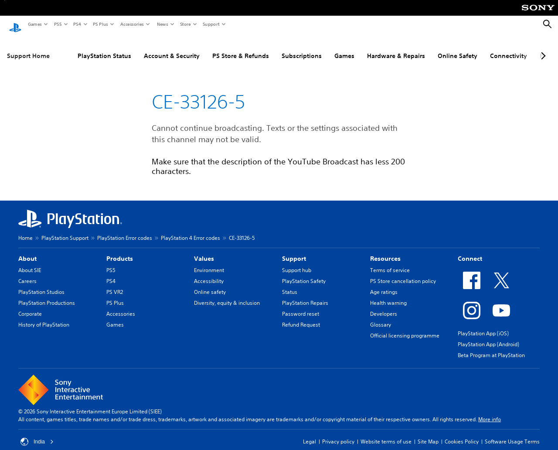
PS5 (57, 24)
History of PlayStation (43, 316)
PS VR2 (114, 283)
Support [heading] (294, 250)
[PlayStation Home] (15, 24)
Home (25, 229)
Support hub (296, 262)
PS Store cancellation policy (403, 272)
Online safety (210, 283)
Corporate (30, 305)
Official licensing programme (404, 327)
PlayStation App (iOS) (483, 325)
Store (185, 24)
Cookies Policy (462, 433)
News (162, 24)
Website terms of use (386, 433)
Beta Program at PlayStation (491, 347)
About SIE (29, 262)
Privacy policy (338, 433)
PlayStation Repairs (305, 294)
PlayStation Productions (46, 294)
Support (210, 24)
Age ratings (384, 283)
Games (34, 24)
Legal (309, 433)
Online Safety (457, 47)
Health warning (388, 294)
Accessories (131, 24)
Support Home (28, 47)
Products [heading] (119, 250)
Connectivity (508, 47)
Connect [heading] (470, 250)
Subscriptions (302, 47)
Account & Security (172, 47)
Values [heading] (204, 250)
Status (289, 283)
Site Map (428, 433)
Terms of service (390, 262)
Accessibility (209, 272)
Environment (209, 262)
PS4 (77, 24)
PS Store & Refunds (240, 47)
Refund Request (301, 316)
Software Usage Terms (512, 433)
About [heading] (27, 250)
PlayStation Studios (41, 283)
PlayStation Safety (304, 272)
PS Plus (100, 24)
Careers (27, 272)
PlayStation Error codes (124, 229)
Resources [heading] (385, 250)
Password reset (300, 305)
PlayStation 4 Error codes (190, 229)
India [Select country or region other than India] (37, 433)
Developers (383, 305)
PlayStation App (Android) (488, 336)
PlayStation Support (64, 229)
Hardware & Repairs (396, 47)
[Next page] (542, 47)
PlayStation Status (104, 47)
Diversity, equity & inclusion (227, 294)
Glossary (380, 316)
